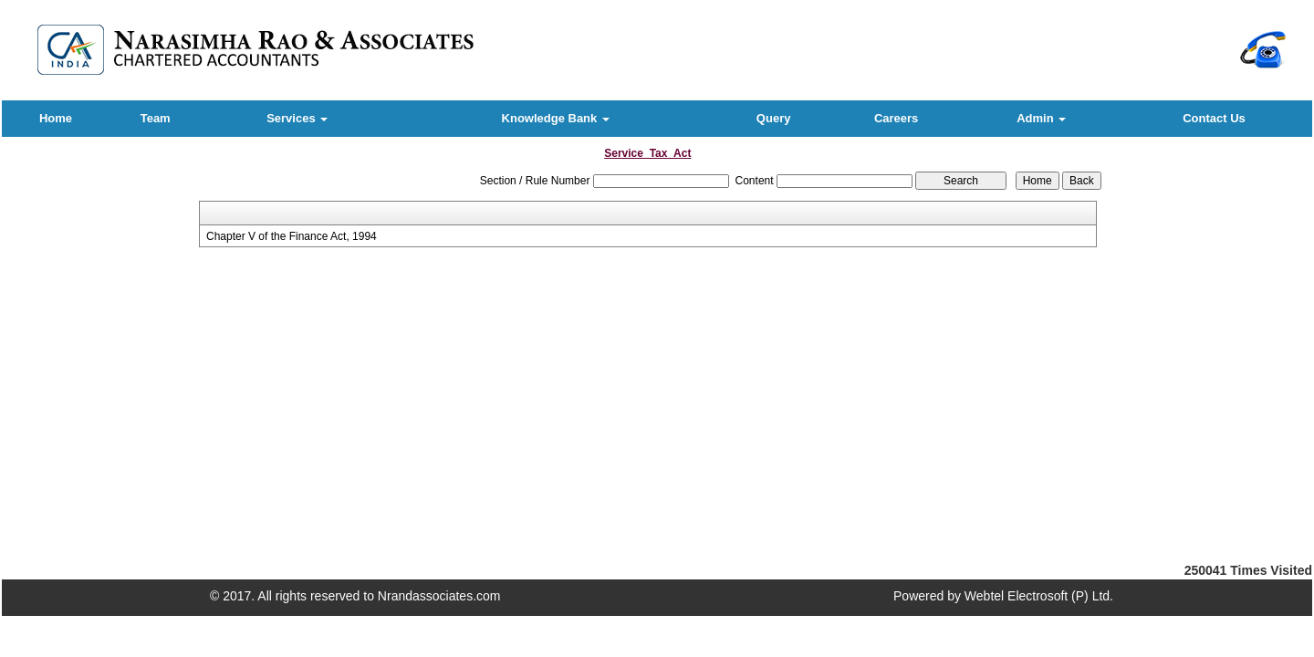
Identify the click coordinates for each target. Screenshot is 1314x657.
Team (156, 118)
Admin (1041, 118)
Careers (896, 118)
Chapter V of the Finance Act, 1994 (291, 236)
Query (773, 118)
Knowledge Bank (556, 118)
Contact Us (1214, 118)
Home (55, 118)
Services (297, 118)
